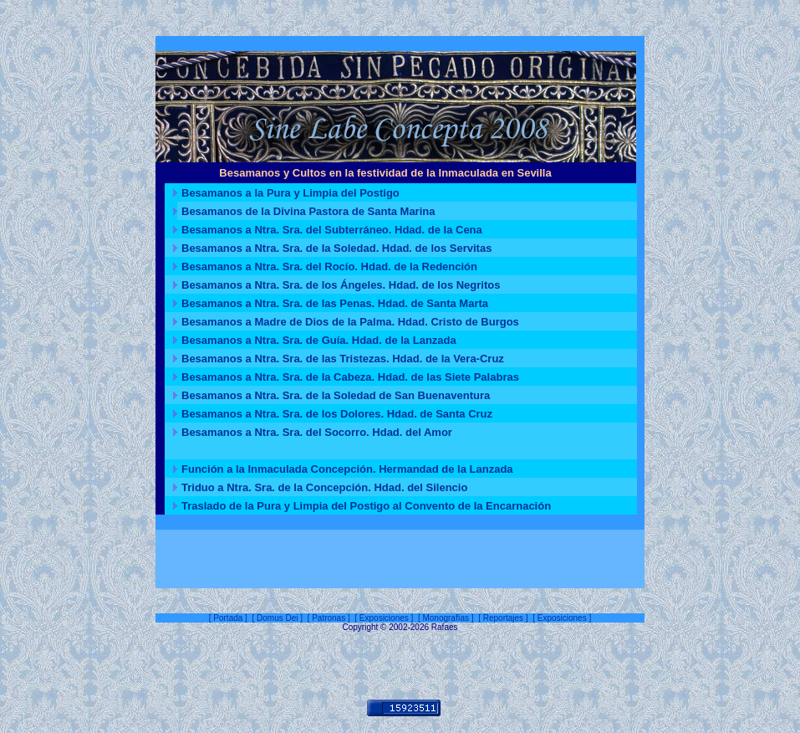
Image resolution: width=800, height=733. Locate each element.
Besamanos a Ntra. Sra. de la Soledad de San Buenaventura (335, 395)
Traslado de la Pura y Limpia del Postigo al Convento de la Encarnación (366, 506)
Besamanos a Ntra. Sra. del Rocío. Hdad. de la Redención (329, 266)
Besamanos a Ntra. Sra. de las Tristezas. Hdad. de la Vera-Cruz (342, 358)
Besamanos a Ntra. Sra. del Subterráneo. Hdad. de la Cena (331, 229)
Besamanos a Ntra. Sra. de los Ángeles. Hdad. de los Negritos (340, 285)
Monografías (445, 618)
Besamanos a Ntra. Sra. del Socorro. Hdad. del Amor (316, 432)
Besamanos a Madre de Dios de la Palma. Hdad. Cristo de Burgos (350, 321)
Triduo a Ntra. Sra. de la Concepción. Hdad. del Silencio (324, 487)
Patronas (328, 618)
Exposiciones (384, 618)
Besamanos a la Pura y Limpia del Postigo (290, 193)
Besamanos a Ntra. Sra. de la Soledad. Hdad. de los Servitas (336, 248)
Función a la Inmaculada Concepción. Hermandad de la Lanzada (347, 469)
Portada (227, 618)
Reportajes (503, 618)
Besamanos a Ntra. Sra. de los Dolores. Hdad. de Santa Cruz (336, 414)
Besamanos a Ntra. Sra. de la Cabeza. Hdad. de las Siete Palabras (350, 377)
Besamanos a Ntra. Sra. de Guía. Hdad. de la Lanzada (318, 340)
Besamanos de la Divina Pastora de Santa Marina (308, 211)
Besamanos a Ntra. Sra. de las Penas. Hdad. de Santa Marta (334, 303)
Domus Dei (277, 618)
